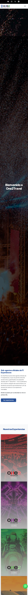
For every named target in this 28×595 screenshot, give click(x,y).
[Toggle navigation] (25, 6)
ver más (14, 478)
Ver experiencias (8, 400)
